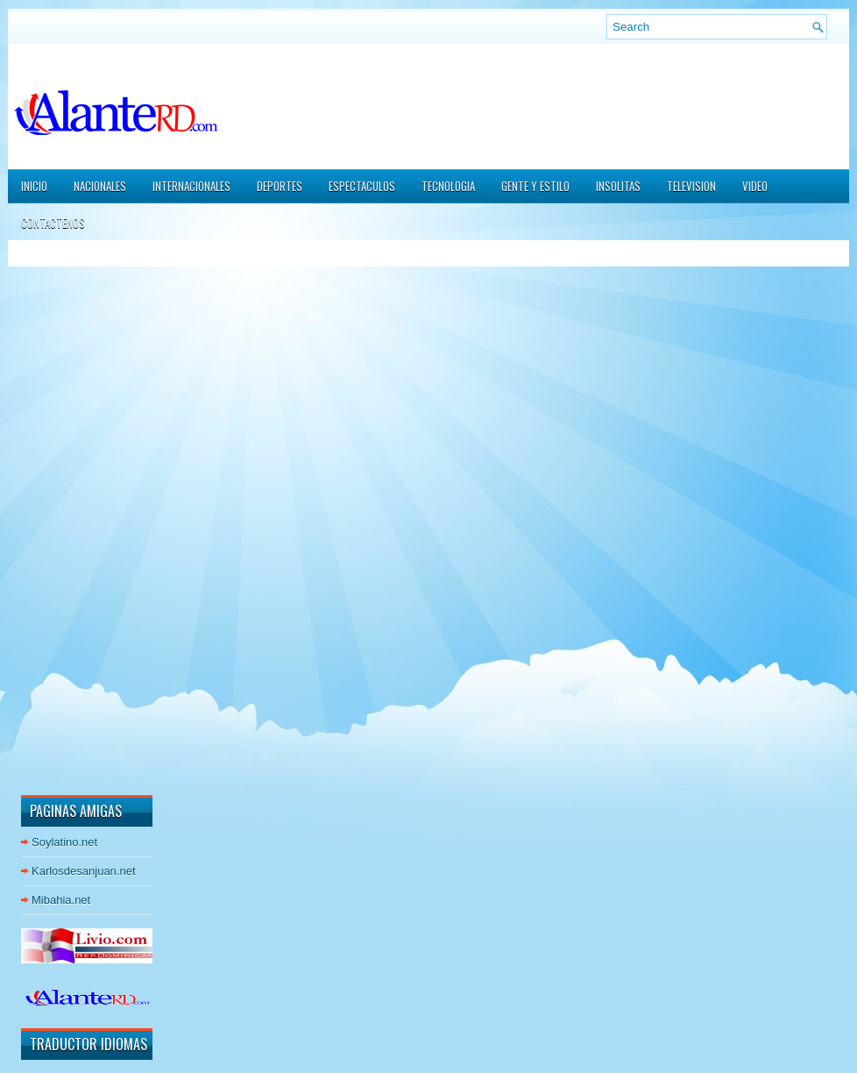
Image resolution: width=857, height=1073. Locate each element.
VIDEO (755, 186)
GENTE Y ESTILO (535, 186)
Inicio (34, 186)
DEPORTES (279, 186)
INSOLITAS (618, 186)
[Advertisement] (73, 516)
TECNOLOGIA (448, 186)
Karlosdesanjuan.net (84, 871)
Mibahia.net (61, 899)
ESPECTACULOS (362, 186)
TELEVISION (691, 186)
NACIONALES (100, 186)
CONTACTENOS (53, 222)
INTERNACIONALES (191, 186)
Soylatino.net (64, 842)
